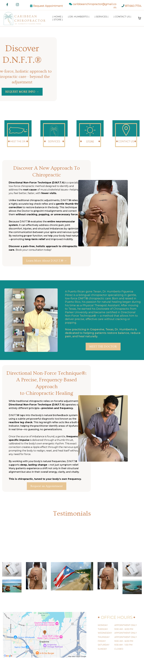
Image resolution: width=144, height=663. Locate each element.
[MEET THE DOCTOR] (103, 346)
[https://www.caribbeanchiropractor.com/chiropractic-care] (54, 135)
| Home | (57, 16)
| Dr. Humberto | (78, 16)
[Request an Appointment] (46, 486)
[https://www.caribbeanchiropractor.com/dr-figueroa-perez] (18, 135)
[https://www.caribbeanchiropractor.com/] (25, 18)
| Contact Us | (122, 16)
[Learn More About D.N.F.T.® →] (47, 261)
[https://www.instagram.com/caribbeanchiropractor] (17, 4)
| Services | (101, 16)
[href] (44, 635)
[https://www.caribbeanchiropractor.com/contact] (126, 135)
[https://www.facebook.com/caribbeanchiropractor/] (7, 4)
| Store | (57, 19)
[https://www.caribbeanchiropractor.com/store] (90, 135)
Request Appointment (48, 6)
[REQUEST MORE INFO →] (22, 92)
